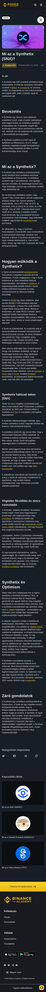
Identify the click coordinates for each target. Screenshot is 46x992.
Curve (16, 374)
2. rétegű (10, 610)
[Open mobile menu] (41, 5)
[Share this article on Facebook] (14, 756)
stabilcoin (33, 283)
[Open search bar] (34, 5)
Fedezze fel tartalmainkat (23, 886)
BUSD (13, 300)
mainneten (31, 680)
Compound (24, 88)
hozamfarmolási (30, 220)
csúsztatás (6, 518)
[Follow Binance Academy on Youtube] (17, 965)
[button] (41, 4)
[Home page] (11, 5)
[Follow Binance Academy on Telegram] (13, 965)
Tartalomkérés (10, 939)
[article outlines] (40, 20)
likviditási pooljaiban (10, 567)
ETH (15, 412)
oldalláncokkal (36, 627)
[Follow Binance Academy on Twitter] (9, 965)
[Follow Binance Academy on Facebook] (5, 965)
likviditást (32, 374)
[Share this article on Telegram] (25, 756)
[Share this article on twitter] (3, 756)
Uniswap (38, 371)
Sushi (4, 374)
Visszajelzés (9, 944)
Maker (14, 88)
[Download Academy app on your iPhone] (11, 954)
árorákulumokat (31, 272)
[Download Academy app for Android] (27, 954)
